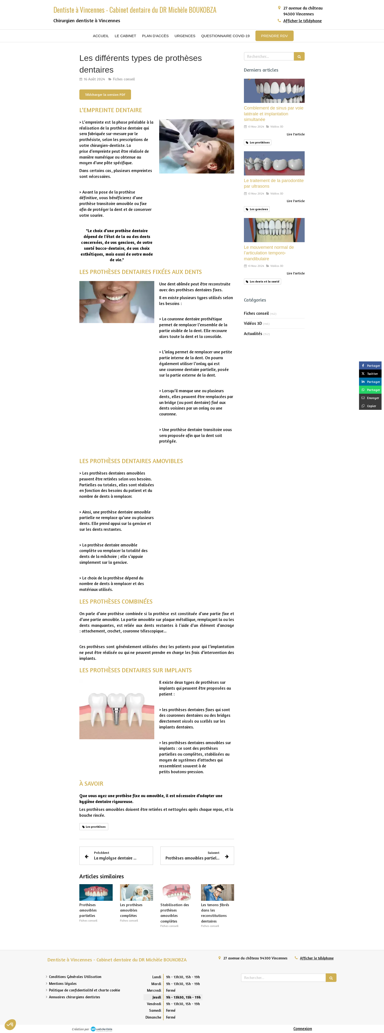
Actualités (253, 333)
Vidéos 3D (253, 323)
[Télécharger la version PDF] (105, 94)
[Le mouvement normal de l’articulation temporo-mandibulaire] (274, 230)
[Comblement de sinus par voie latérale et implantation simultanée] (274, 91)
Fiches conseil (256, 313)
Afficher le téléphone (302, 20)
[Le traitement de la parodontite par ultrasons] (274, 163)
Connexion (302, 1028)
